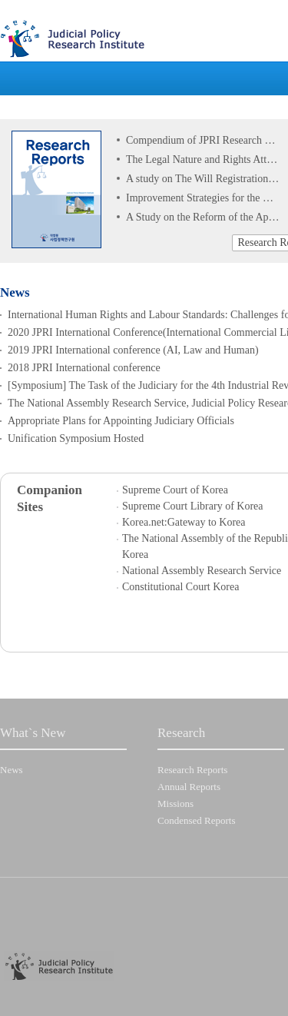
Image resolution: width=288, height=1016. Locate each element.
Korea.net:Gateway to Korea (184, 522)
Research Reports (192, 769)
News (11, 769)
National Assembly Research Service (201, 570)
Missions (175, 803)
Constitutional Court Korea (180, 587)
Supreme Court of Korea (175, 490)
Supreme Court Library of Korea (192, 506)
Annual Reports (188, 786)
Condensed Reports (196, 820)
